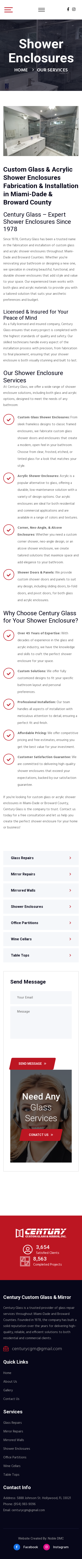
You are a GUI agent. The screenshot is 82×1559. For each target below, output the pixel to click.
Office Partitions (24, 923)
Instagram (56, 1547)
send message (32, 1063)
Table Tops (20, 955)
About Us (10, 1381)
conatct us (41, 1135)
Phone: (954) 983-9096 (19, 1504)
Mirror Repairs (23, 874)
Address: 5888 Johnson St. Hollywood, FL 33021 (37, 1498)
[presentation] (47, 1049)
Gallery (8, 1390)
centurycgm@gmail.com (37, 1349)
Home (21, 70)
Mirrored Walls (23, 890)
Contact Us (11, 1399)
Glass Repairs (22, 858)
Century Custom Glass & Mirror (37, 1297)
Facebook (26, 1547)
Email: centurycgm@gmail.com (24, 1510)
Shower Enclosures (27, 907)
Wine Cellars (21, 939)
